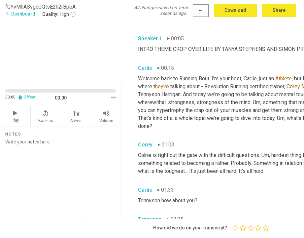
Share (279, 10)
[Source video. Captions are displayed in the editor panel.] (60, 51)
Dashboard (20, 14)
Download (235, 10)
